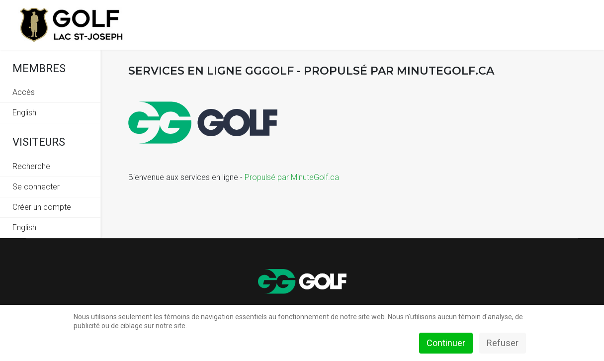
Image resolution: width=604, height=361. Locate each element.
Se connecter (36, 186)
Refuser (502, 343)
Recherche (31, 166)
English (24, 112)
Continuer (446, 343)
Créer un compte (41, 207)
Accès (23, 92)
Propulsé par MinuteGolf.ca (292, 177)
